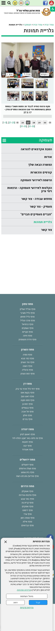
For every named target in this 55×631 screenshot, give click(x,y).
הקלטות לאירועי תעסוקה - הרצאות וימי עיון (29, 189)
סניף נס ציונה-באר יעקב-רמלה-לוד (27, 438)
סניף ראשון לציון (27, 434)
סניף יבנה (27, 445)
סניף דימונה (27, 510)
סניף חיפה (27, 335)
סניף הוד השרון (27, 362)
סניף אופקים (27, 506)
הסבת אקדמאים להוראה (36, 149)
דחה (15, 602)
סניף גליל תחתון (27, 316)
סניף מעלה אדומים (27, 468)
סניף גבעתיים (27, 407)
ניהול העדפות (26, 596)
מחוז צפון (27, 304)
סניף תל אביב (27, 411)
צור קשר (46, 230)
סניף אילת (27, 521)
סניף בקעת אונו (27, 392)
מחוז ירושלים (27, 460)
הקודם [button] (44, 74)
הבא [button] (9, 74)
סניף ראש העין (27, 396)
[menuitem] (27, 149)
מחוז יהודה (27, 429)
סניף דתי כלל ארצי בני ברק (28, 388)
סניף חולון (27, 415)
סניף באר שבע (27, 499)
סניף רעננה (27, 366)
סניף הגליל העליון (27, 309)
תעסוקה (27, 24)
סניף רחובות (27, 442)
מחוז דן (27, 384)
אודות (48, 157)
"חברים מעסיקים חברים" (36, 214)
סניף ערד (27, 514)
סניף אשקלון (27, 491)
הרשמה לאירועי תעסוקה (36, 180)
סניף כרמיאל (27, 324)
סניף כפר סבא (27, 358)
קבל (38, 602)
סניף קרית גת (27, 502)
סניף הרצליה (27, 369)
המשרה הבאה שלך (40, 165)
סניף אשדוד (27, 449)
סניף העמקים (27, 328)
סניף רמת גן (27, 404)
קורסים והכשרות (41, 172)
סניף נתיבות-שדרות (27, 495)
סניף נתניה (27, 354)
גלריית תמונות (39, 30)
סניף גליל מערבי (27, 313)
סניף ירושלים (27, 464)
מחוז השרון (27, 350)
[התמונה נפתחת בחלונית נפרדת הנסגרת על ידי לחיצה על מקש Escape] (27, 59)
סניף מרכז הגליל (27, 320)
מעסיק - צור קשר (41, 206)
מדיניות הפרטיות (24, 590)
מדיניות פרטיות (26, 607)
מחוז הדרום (27, 486)
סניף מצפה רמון (27, 517)
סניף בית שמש (27, 472)
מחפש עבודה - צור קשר (36, 199)
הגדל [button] (27, 74)
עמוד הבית (49, 24)
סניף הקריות (27, 332)
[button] (9, 3)
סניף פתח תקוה (27, 400)
